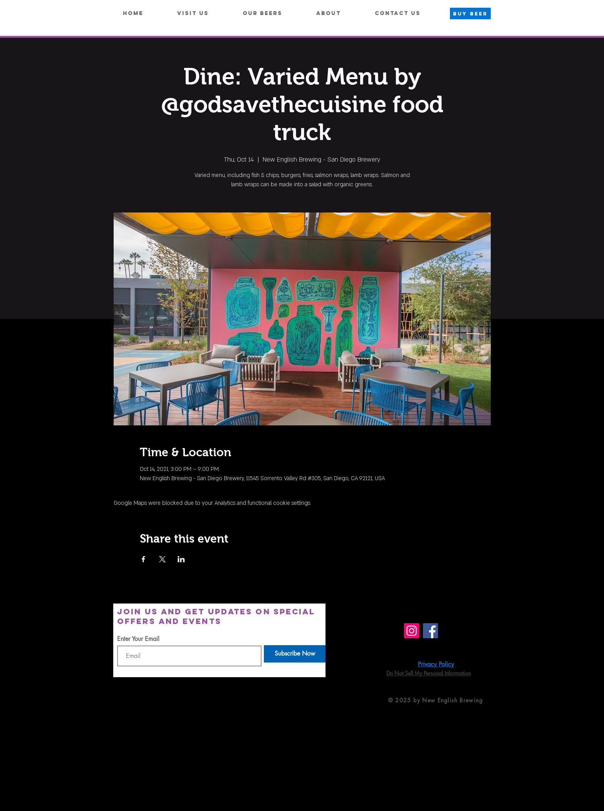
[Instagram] (411, 630)
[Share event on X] (162, 559)
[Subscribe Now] (294, 654)
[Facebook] (430, 630)
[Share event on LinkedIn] (181, 559)
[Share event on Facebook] (143, 559)
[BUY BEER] (470, 13)
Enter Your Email (138, 639)
